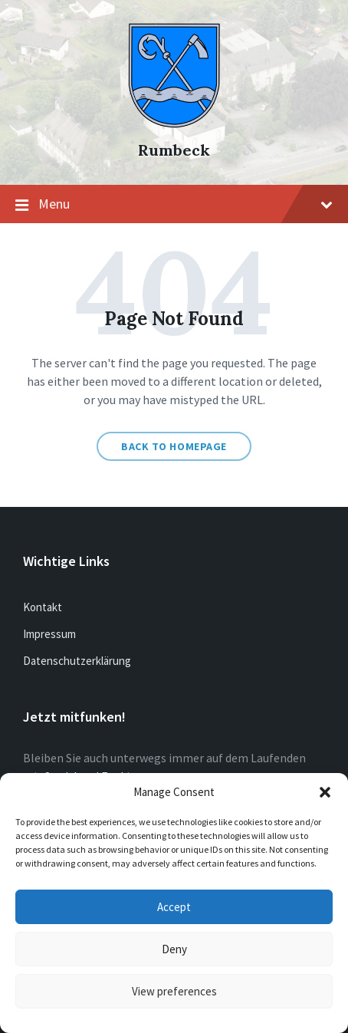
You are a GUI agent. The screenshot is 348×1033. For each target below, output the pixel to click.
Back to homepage (174, 446)
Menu (174, 205)
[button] (325, 792)
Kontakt (42, 607)
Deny (174, 949)
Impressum (49, 634)
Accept (174, 907)
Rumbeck (174, 150)
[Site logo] (174, 123)
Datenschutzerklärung (77, 660)
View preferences (174, 991)
